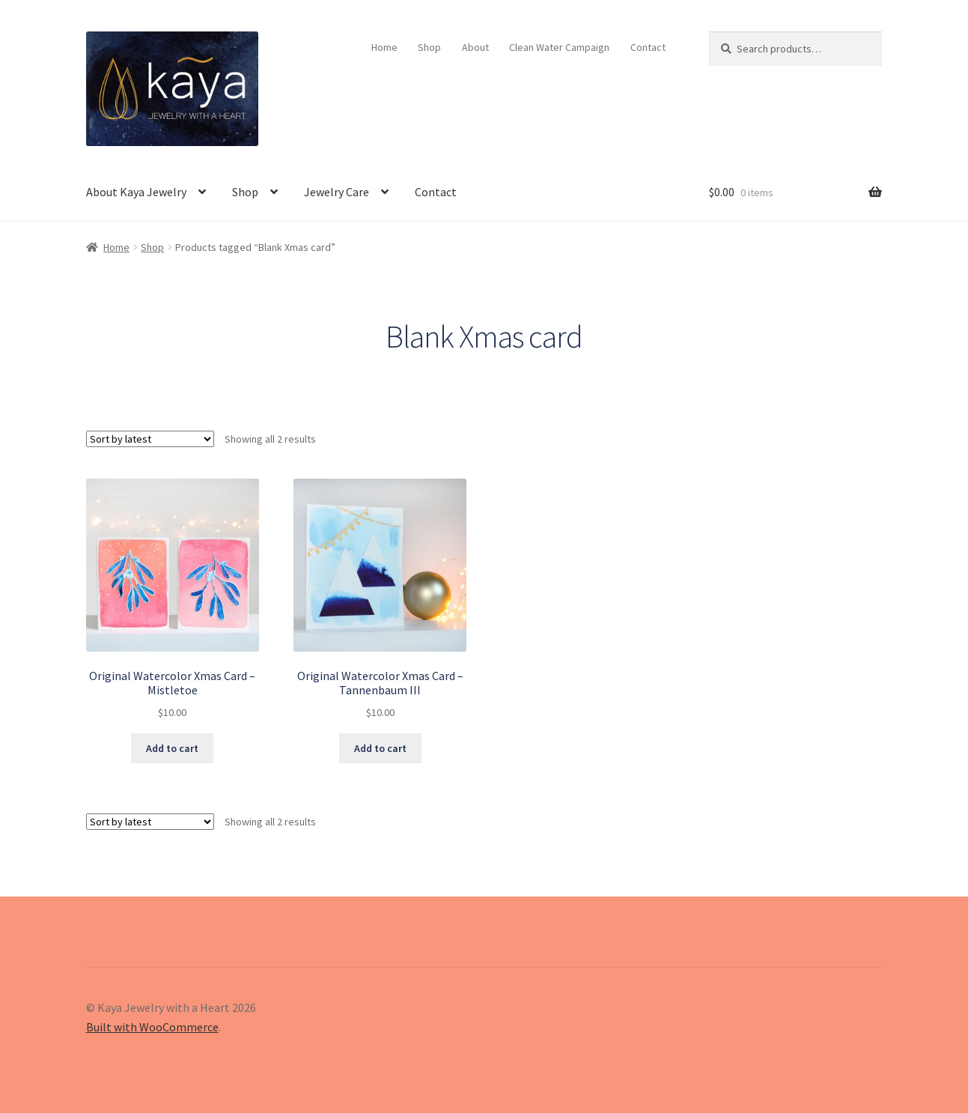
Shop (429, 47)
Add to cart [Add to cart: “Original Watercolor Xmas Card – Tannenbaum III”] (380, 748)
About (475, 47)
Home (384, 47)
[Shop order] (150, 439)
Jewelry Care (336, 191)
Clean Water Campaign (559, 47)
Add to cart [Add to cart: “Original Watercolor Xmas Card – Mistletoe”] (172, 748)
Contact (648, 47)
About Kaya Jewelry (136, 191)
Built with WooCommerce (152, 1026)
